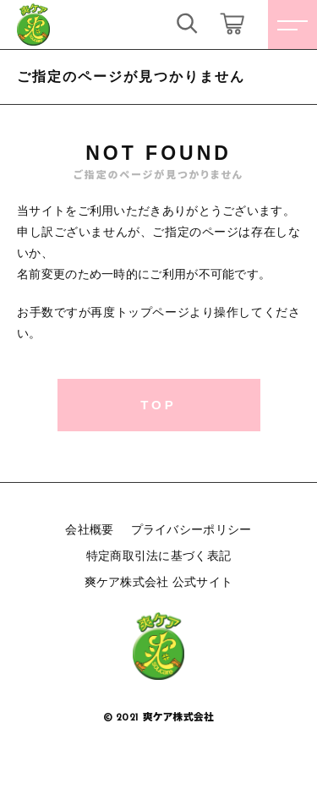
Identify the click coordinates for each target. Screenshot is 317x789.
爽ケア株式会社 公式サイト (159, 582)
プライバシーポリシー (191, 529)
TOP (158, 404)
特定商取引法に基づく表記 (159, 555)
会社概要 (89, 529)
